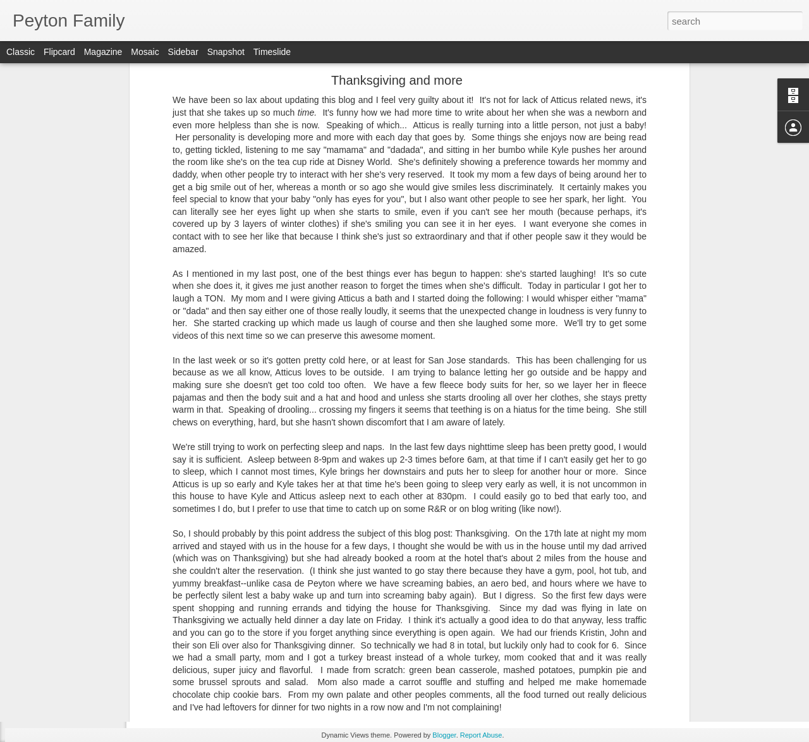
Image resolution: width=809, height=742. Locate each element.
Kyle (432, 653)
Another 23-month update (74, 503)
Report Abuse (481, 735)
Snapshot (226, 52)
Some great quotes (63, 446)
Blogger (444, 735)
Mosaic (145, 52)
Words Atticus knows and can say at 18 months (110, 702)
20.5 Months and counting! (75, 589)
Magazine (103, 52)
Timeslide (272, 52)
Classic (20, 52)
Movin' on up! (53, 674)
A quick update (56, 646)
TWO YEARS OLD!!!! (66, 475)
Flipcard (59, 52)
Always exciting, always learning (85, 560)
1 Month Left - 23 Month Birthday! (87, 532)
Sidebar (183, 52)
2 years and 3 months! (68, 418)
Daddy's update (57, 617)
